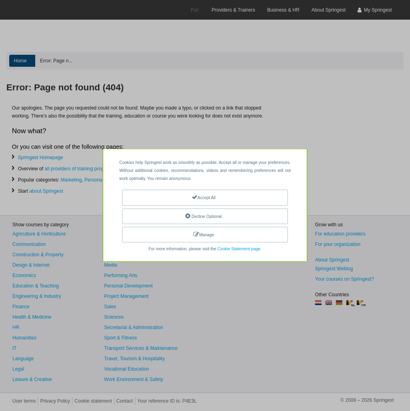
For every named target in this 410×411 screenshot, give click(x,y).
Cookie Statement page (238, 249)
